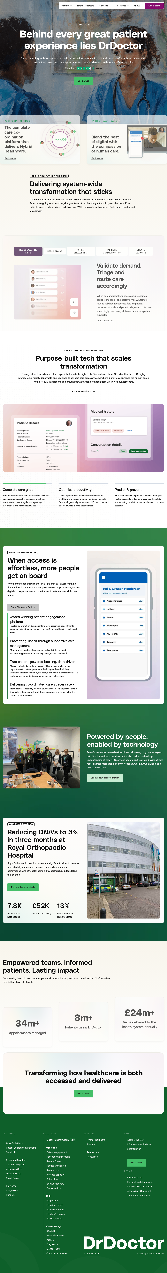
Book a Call (83, 81)
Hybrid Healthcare (85, 5)
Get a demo (154, 6)
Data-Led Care (15, 1173)
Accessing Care (15, 1169)
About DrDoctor (136, 1139)
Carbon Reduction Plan (140, 1195)
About (138, 5)
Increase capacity (56, 1174)
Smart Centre (14, 1178)
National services (56, 1235)
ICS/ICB (52, 1230)
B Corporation (135, 1148)
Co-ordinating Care (17, 1164)
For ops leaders (55, 1218)
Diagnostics (53, 1244)
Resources (122, 5)
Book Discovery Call (21, 607)
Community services (58, 1253)
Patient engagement (58, 1152)
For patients (53, 1200)
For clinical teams (56, 1209)
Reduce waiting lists (57, 1165)
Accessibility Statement (140, 1191)
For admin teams (56, 1205)
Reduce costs (54, 1170)
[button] (27, 496)
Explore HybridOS (83, 391)
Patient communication (59, 1156)
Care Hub (12, 1152)
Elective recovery (56, 1183)
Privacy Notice (136, 1177)
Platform (67, 5)
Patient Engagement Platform (22, 1147)
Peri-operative (55, 1188)
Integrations (13, 1190)
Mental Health (54, 1248)
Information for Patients (140, 1144)
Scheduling (53, 1179)
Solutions (105, 5)
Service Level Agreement (141, 1182)
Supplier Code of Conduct (141, 1186)
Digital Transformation (60, 1139)
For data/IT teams (56, 1214)
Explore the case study (23, 887)
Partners (11, 1195)
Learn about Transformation (105, 778)
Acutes (51, 1239)
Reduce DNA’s (55, 1161)
